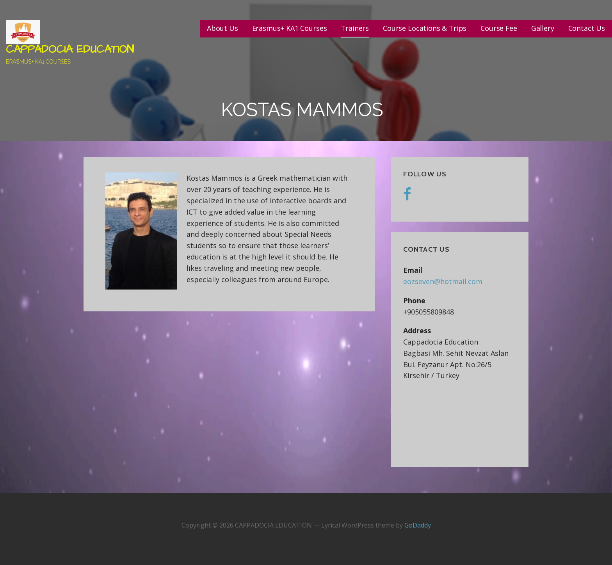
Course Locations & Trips (424, 28)
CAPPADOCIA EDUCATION (70, 49)
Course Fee (498, 28)
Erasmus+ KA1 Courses (289, 28)
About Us (222, 28)
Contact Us (586, 28)
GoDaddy (417, 525)
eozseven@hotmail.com (442, 281)
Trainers (355, 28)
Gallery (542, 28)
